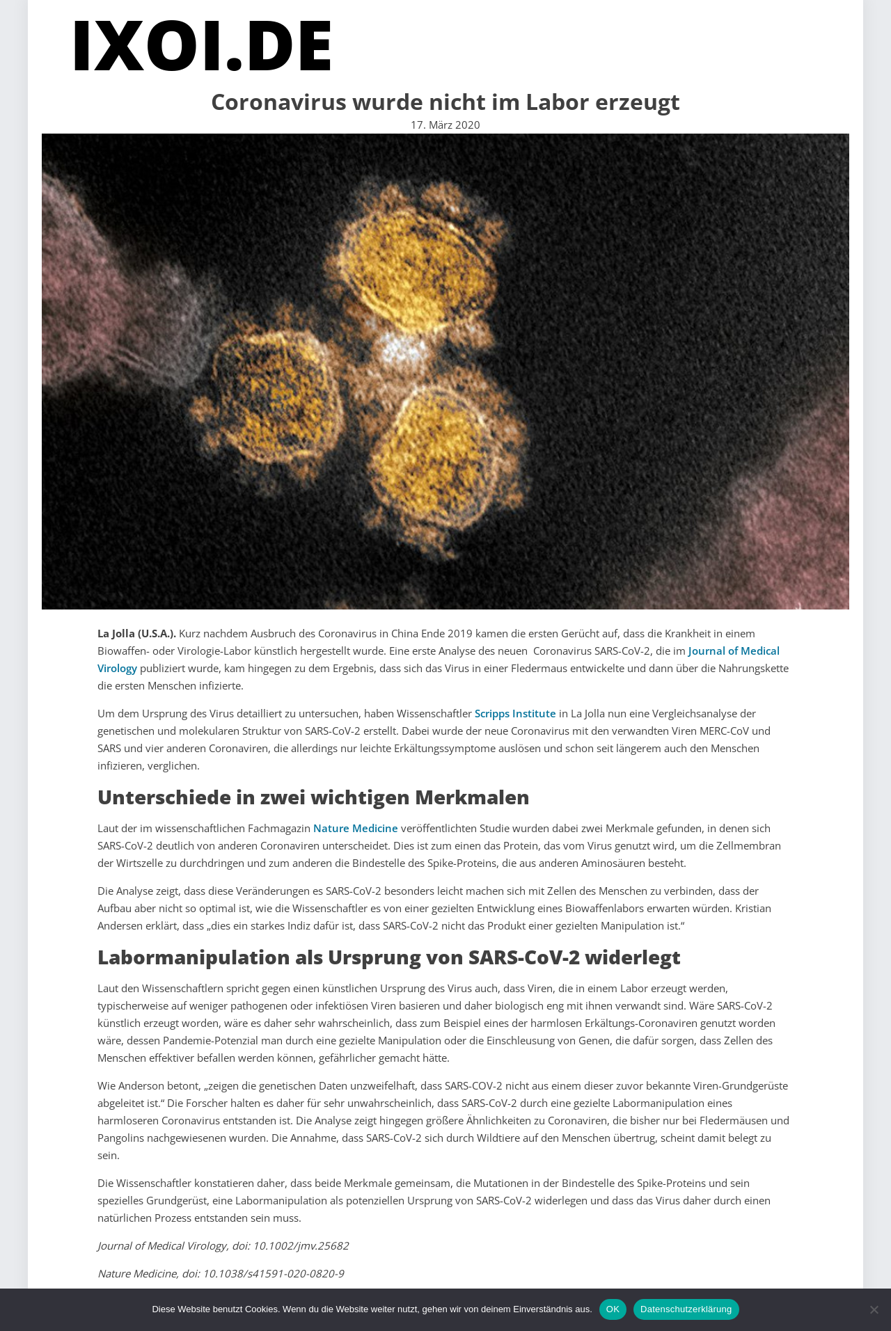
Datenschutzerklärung (686, 1309)
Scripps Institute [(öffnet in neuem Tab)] (515, 713)
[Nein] (874, 1309)
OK (613, 1309)
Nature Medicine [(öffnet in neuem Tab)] (355, 828)
